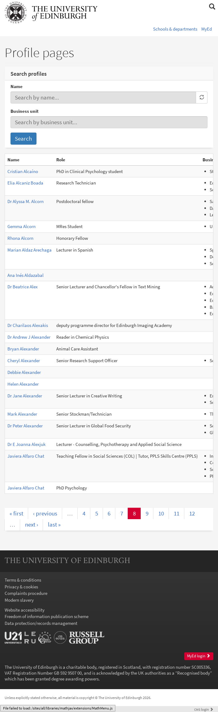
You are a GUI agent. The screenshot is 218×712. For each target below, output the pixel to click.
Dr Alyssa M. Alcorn (25, 201)
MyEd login (198, 656)
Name (17, 86)
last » (54, 524)
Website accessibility (25, 610)
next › (31, 524)
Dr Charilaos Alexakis (27, 325)
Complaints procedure (26, 593)
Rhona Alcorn (20, 238)
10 (161, 513)
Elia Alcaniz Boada (25, 183)
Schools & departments (175, 29)
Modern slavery (19, 600)
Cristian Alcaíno (22, 171)
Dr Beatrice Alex (22, 287)
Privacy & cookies (21, 587)
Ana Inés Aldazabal (25, 275)
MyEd (206, 29)
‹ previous (45, 513)
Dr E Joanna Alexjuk (26, 444)
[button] (212, 7)
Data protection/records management (41, 623)
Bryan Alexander (23, 349)
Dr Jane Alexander (24, 396)
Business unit (25, 111)
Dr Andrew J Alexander (28, 337)
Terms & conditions (23, 580)
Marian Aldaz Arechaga (29, 250)
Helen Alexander (23, 384)
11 (176, 513)
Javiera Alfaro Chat (25, 456)
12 (192, 513)
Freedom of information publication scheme (46, 616)
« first (16, 513)
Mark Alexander (22, 414)
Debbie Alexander (24, 372)
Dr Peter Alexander (25, 426)
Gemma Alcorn (21, 226)
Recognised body (193, 673)
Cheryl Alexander (23, 360)
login (203, 709)
